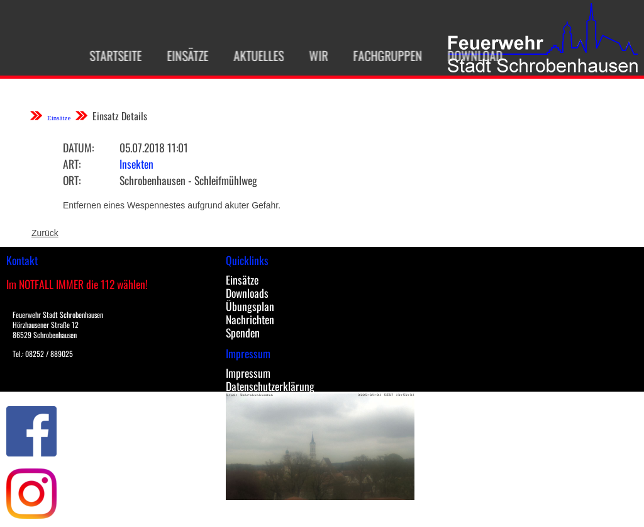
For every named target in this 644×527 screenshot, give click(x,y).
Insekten (136, 164)
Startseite (108, 55)
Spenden (243, 332)
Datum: (78, 147)
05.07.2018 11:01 (153, 147)
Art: (71, 164)
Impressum (248, 373)
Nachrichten (250, 319)
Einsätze (180, 55)
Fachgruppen (379, 55)
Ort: (71, 180)
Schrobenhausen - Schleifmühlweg (188, 180)
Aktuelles (251, 55)
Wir (310, 55)
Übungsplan (250, 306)
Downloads (247, 293)
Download (467, 55)
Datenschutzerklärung (270, 386)
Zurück (44, 233)
